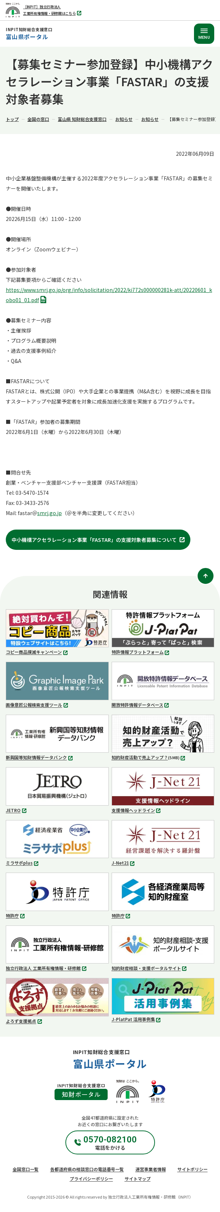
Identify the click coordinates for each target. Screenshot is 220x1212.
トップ (12, 119)
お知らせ (124, 119)
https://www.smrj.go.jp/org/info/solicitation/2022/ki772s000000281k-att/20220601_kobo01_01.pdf (109, 295)
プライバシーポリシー (91, 1178)
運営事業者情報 (150, 1169)
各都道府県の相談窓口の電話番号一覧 (87, 1169)
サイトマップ (138, 1178)
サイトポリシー (192, 1169)
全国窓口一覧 (26, 1169)
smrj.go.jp (49, 513)
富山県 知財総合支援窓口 (82, 119)
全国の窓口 (38, 119)
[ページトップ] (205, 576)
